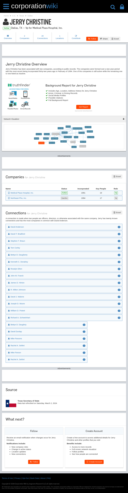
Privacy (17, 478)
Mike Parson (14, 352)
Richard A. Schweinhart (19, 318)
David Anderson (46, 134)
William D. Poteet (83, 141)
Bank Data (34, 478)
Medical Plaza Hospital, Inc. (77, 128)
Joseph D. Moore (89, 131)
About (42, 478)
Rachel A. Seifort (83, 146)
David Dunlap (36, 138)
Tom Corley (76, 137)
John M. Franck (46, 138)
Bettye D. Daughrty (88, 127)
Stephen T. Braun (51, 142)
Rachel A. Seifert (38, 134)
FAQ (49, 478)
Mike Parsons (68, 126)
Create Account (94, 462)
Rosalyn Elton (74, 146)
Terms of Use (7, 478)
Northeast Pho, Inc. (17, 198)
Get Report (83, 107)
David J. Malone (60, 128)
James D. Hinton (64, 132)
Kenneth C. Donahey (55, 138)
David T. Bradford (81, 132)
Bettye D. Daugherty (18, 255)
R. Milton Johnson (63, 141)
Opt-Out (25, 478)
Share (104, 39)
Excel (115, 39)
